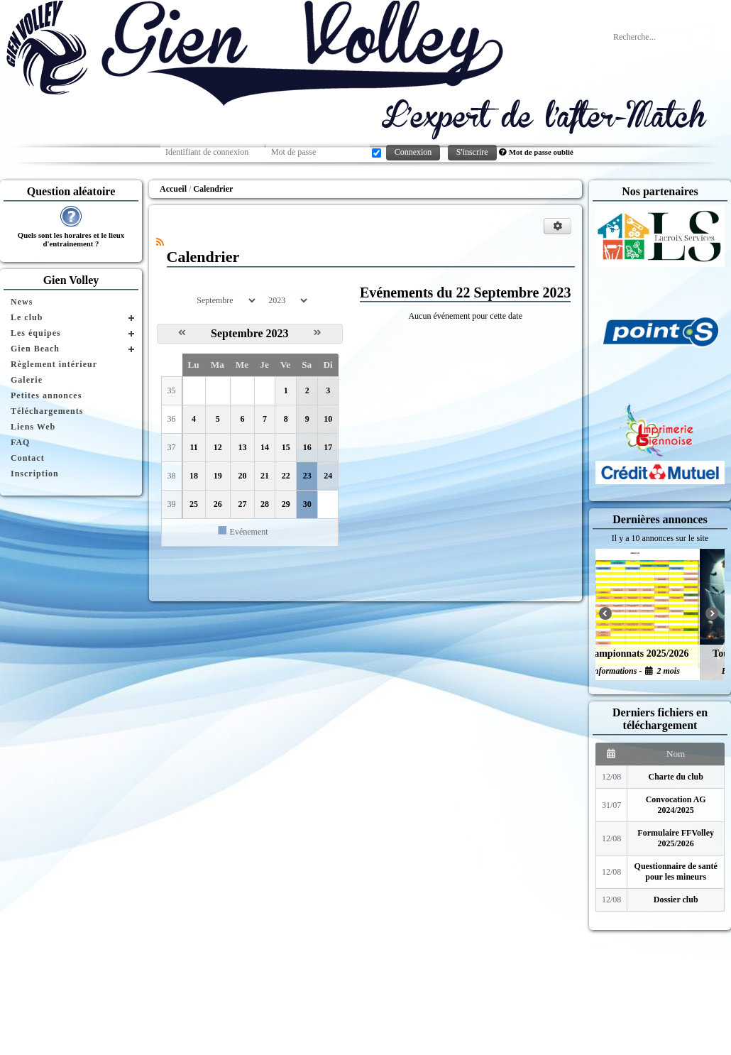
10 (328, 419)
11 (193, 447)
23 (307, 476)
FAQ (20, 442)
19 (218, 476)
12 (218, 447)
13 (242, 447)
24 (328, 476)
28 (264, 504)
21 (264, 476)
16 (307, 447)
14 (264, 447)
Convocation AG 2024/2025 (676, 804)
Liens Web (33, 427)
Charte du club (676, 777)
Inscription (35, 474)
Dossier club (676, 899)
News (22, 302)
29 (286, 504)
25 (193, 504)
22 (286, 476)
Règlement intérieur (54, 364)
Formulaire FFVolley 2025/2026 (675, 838)
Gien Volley (71, 280)
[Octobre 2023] (317, 333)
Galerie (27, 380)
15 (286, 447)
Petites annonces (46, 395)
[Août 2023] (182, 333)
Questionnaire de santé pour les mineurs (676, 871)
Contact (28, 458)
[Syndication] (160, 242)
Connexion (413, 152)
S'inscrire (472, 152)
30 (307, 504)
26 (218, 504)
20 (242, 476)
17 (328, 447)
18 (193, 476)
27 (242, 504)
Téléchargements (47, 411)
